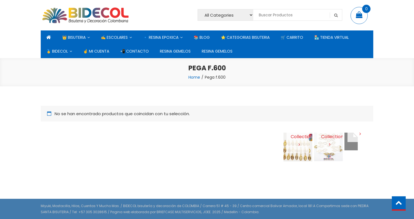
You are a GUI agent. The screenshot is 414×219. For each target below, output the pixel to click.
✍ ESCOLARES (114, 37)
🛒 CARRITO (292, 37)
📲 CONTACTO (134, 51)
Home (194, 77)
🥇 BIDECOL (57, 51)
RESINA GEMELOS (175, 51)
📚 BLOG (202, 37)
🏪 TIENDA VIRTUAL (331, 37)
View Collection (298, 136)
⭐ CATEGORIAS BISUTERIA (245, 37)
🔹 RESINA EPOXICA (160, 37)
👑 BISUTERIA (74, 37)
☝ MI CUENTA (96, 51)
